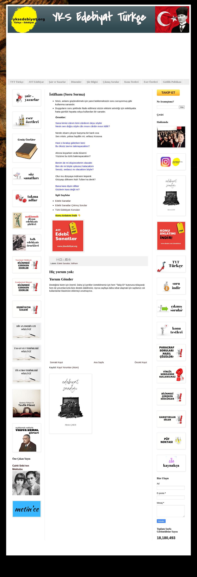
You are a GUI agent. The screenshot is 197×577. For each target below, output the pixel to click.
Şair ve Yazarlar (57, 82)
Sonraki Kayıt (56, 362)
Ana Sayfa (99, 362)
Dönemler (76, 82)
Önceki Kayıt (141, 362)
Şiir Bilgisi (92, 82)
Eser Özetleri (151, 82)
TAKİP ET (168, 92)
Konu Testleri (131, 82)
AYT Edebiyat (36, 82)
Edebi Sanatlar (63, 263)
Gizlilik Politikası (172, 82)
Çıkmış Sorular (111, 82)
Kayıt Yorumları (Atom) (68, 367)
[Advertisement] (98, 55)
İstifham (74, 263)
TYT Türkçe (16, 82)
